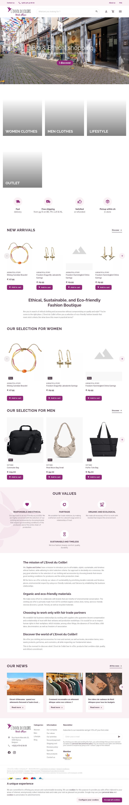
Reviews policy (52, 747)
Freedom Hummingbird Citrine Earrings (77, 276)
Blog (35, 740)
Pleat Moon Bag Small (55, 468)
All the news (114, 666)
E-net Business (28, 773)
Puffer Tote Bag (92, 468)
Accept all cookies (112, 800)
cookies (72, 790)
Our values (51, 733)
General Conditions (62, 769)
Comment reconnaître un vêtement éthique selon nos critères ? (64, 700)
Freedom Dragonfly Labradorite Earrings (48, 276)
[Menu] (120, 11)
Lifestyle (37, 736)
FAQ (120, 3)
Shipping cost (52, 743)
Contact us (51, 757)
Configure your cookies (89, 800)
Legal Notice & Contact (47, 769)
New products (52, 754)
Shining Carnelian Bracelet (17, 275)
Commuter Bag (13, 468)
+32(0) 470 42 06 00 (19, 746)
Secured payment (53, 740)
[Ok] (119, 737)
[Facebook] (9, 752)
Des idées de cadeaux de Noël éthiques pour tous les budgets (101, 700)
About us (112, 3)
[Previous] (7, 256)
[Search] (97, 11)
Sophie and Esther (33, 567)
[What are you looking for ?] (68, 11)
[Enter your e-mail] (92, 737)
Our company (52, 730)
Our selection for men (31, 410)
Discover (115, 230)
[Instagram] (14, 752)
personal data (107, 792)
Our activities (52, 737)
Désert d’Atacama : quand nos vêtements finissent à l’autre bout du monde (25, 701)
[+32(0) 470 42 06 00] (26, 3)
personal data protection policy (82, 743)
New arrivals (21, 230)
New (10, 378)
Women (37, 730)
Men (35, 733)
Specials (50, 750)
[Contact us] (11, 3)
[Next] (122, 256)
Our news (17, 666)
